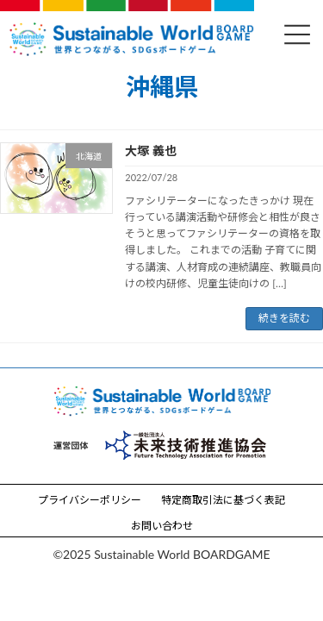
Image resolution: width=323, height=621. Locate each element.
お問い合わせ (162, 525)
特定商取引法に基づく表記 (223, 499)
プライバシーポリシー (89, 499)
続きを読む (284, 317)
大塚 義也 (150, 150)
